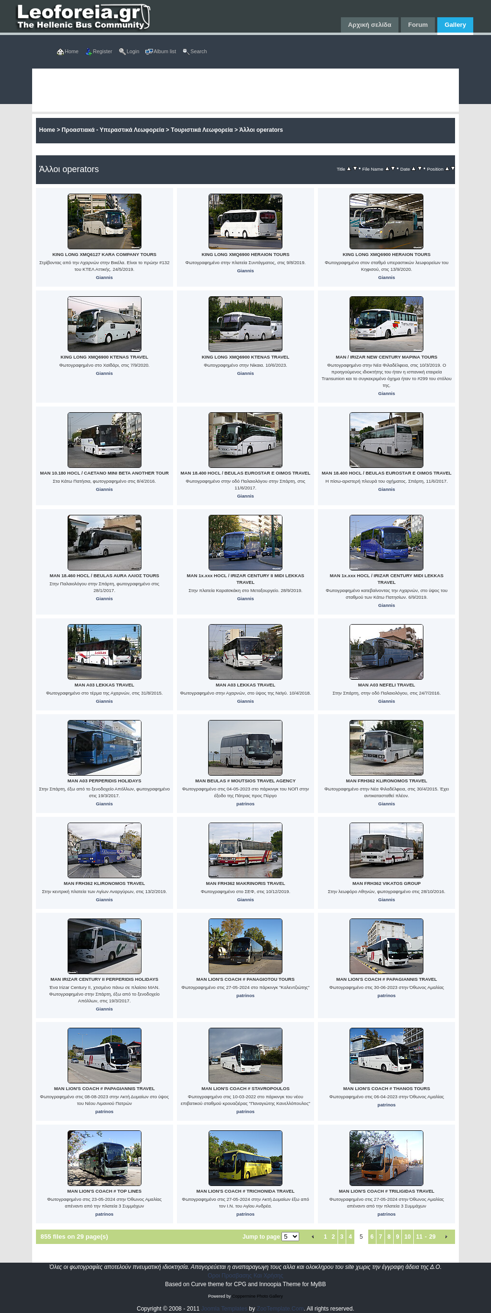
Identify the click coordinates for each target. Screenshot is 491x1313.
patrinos (245, 803)
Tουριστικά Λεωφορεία (202, 130)
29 (432, 1236)
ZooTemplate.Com (280, 1308)
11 (419, 1236)
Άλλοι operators (261, 130)
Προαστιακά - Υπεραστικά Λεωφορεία (113, 130)
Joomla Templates (224, 1308)
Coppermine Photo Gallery (257, 1296)
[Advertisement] (245, 90)
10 (407, 1236)
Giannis (104, 277)
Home (47, 130)
